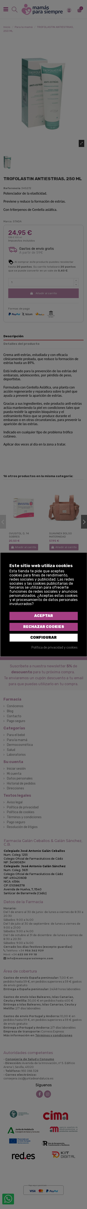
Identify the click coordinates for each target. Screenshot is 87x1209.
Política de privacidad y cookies (54, 647)
